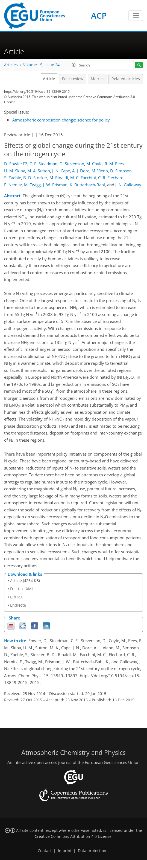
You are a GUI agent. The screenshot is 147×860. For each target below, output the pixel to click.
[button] (74, 64)
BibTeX (16, 597)
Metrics (97, 78)
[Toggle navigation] (135, 15)
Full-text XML (22, 588)
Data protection (92, 850)
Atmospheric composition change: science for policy (61, 120)
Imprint (65, 850)
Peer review (72, 78)
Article (49, 78)
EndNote (18, 605)
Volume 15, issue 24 (41, 64)
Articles (11, 64)
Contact (45, 850)
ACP (99, 15)
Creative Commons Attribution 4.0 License (73, 836)
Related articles (125, 78)
